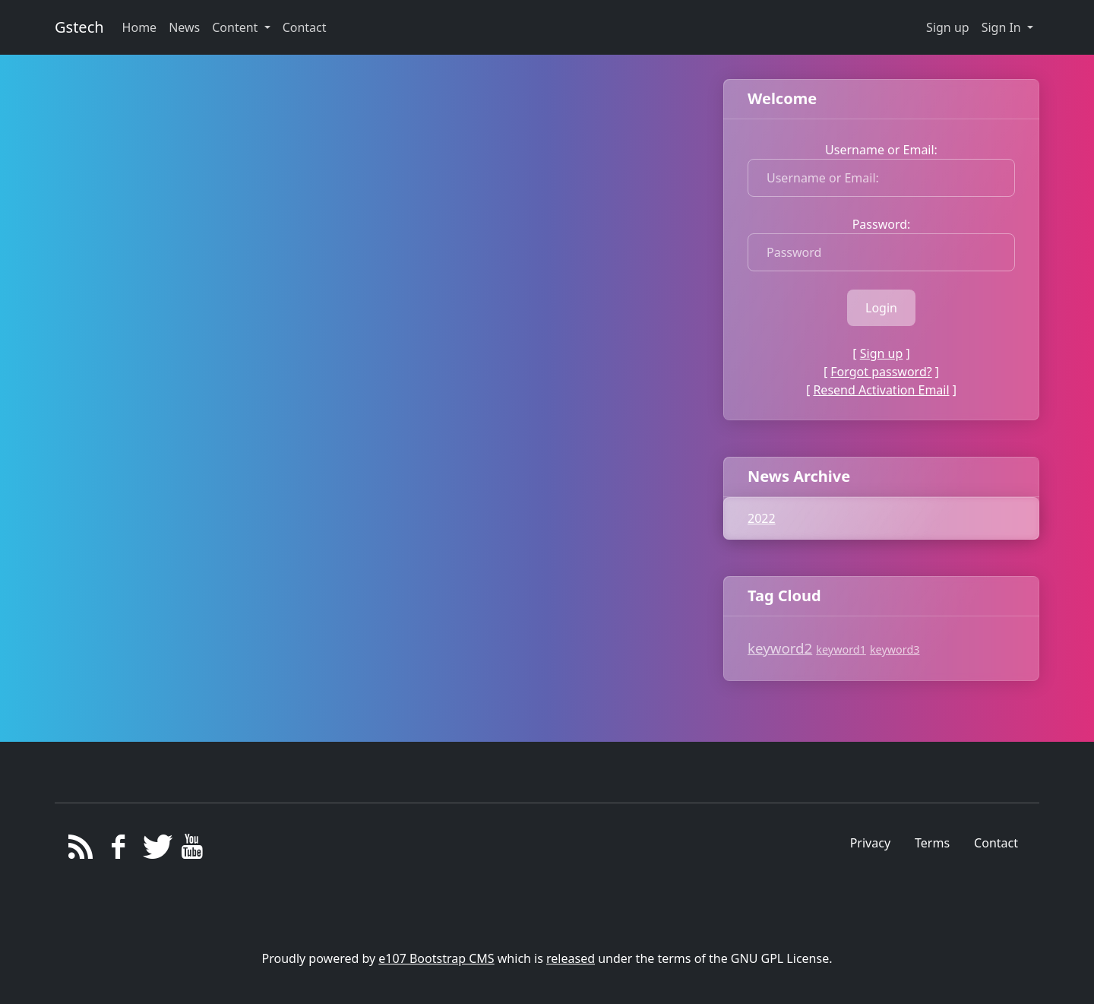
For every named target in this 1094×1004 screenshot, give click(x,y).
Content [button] (236, 27)
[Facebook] (118, 850)
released (570, 958)
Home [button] (139, 27)
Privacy (870, 843)
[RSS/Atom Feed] (81, 850)
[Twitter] (155, 850)
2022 (762, 518)
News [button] (184, 27)
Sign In (1003, 27)
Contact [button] (305, 27)
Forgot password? (880, 371)
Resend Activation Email (881, 390)
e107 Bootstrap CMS (436, 958)
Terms (932, 843)
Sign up (947, 27)
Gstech (79, 27)
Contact (996, 843)
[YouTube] (192, 850)
